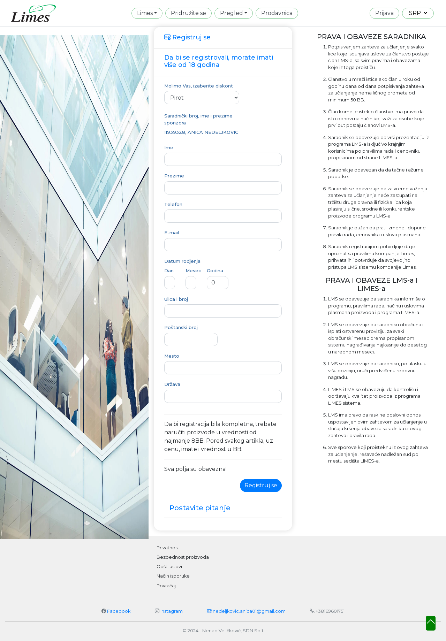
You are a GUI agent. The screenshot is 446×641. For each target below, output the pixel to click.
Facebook (118, 611)
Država (172, 384)
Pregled (231, 13)
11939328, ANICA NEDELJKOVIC (201, 132)
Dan (169, 270)
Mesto (171, 356)
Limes (145, 13)
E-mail (171, 232)
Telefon (173, 204)
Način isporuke (173, 576)
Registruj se (260, 485)
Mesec (193, 270)
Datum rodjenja (182, 261)
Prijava (384, 13)
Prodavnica (277, 13)
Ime (168, 147)
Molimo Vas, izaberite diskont (198, 86)
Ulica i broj (176, 299)
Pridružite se (188, 13)
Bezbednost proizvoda (183, 557)
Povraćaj (166, 585)
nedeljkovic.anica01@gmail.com (246, 611)
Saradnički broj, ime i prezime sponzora (198, 119)
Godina (215, 270)
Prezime (174, 175)
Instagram (171, 611)
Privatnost (168, 547)
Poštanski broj (181, 327)
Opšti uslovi (169, 566)
